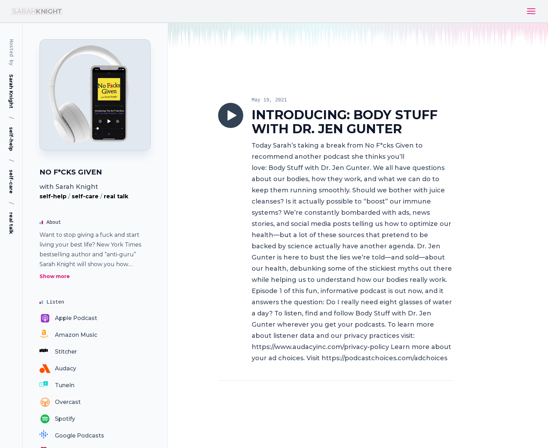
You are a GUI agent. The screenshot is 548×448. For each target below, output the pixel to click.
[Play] (230, 115)
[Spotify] (57, 419)
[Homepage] (95, 94)
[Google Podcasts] (71, 435)
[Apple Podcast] (68, 318)
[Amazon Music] (68, 335)
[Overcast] (60, 402)
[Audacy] (57, 368)
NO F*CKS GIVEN (70, 172)
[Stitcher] (58, 351)
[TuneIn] (56, 385)
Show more (54, 276)
